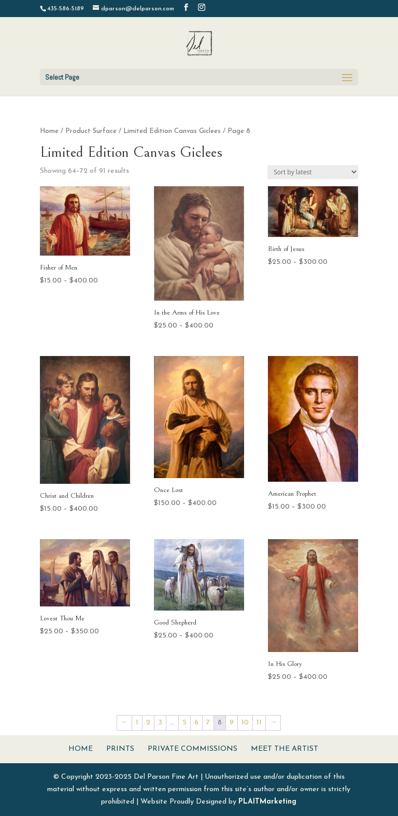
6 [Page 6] (196, 722)
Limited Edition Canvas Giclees (172, 131)
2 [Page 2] (148, 722)
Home (49, 131)
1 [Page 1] (137, 722)
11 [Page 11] (259, 722)
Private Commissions (192, 749)
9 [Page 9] (232, 722)
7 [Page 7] (208, 722)
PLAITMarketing (267, 802)
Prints (120, 749)
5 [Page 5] (184, 722)
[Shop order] (312, 172)
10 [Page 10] (245, 722)
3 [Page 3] (160, 722)
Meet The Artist (284, 749)
